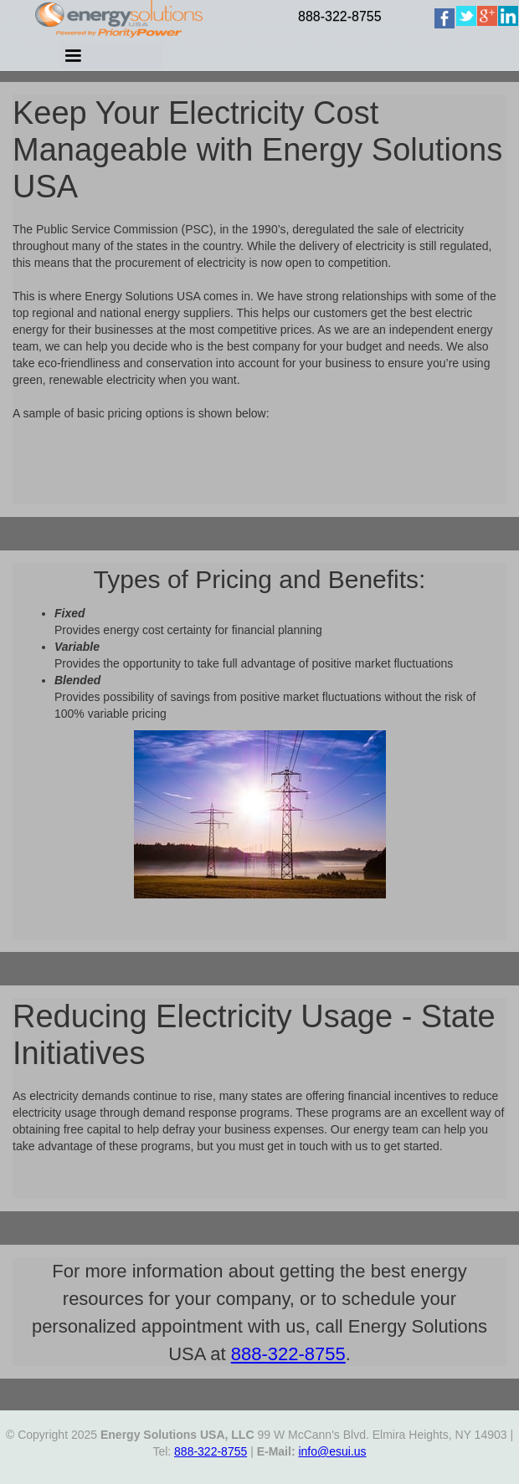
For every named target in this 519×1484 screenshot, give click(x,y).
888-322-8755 (340, 16)
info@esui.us (332, 1451)
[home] (462, 36)
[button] (218, 62)
